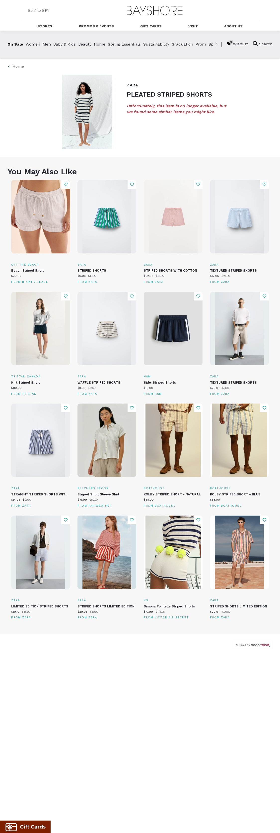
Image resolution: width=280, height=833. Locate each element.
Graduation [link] (182, 44)
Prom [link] (201, 44)
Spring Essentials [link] (124, 44)
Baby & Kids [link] (64, 44)
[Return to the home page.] (155, 10)
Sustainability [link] (156, 44)
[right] (216, 44)
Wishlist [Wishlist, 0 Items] (237, 43)
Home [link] (99, 44)
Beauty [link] (84, 44)
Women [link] (33, 44)
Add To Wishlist (66, 184)
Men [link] (47, 44)
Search (263, 43)
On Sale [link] (15, 44)
